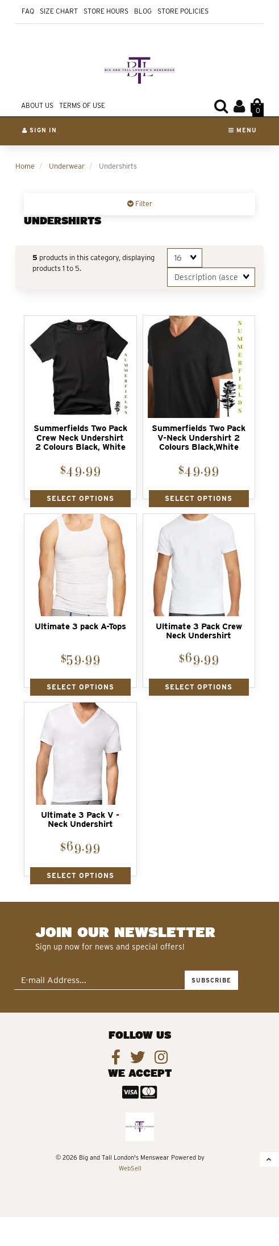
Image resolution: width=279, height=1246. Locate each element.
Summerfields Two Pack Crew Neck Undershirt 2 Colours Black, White (80, 437)
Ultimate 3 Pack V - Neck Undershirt (80, 820)
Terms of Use (82, 105)
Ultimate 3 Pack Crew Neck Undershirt (199, 631)
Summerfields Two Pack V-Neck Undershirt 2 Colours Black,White (198, 437)
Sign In (39, 130)
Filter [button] (143, 203)
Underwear (67, 166)
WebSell (130, 1168)
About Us (37, 105)
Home (25, 166)
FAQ (28, 11)
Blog (143, 11)
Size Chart (59, 11)
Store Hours (106, 11)
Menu (242, 130)
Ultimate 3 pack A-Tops (80, 626)
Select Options (80, 498)
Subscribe (211, 980)
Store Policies (183, 11)
